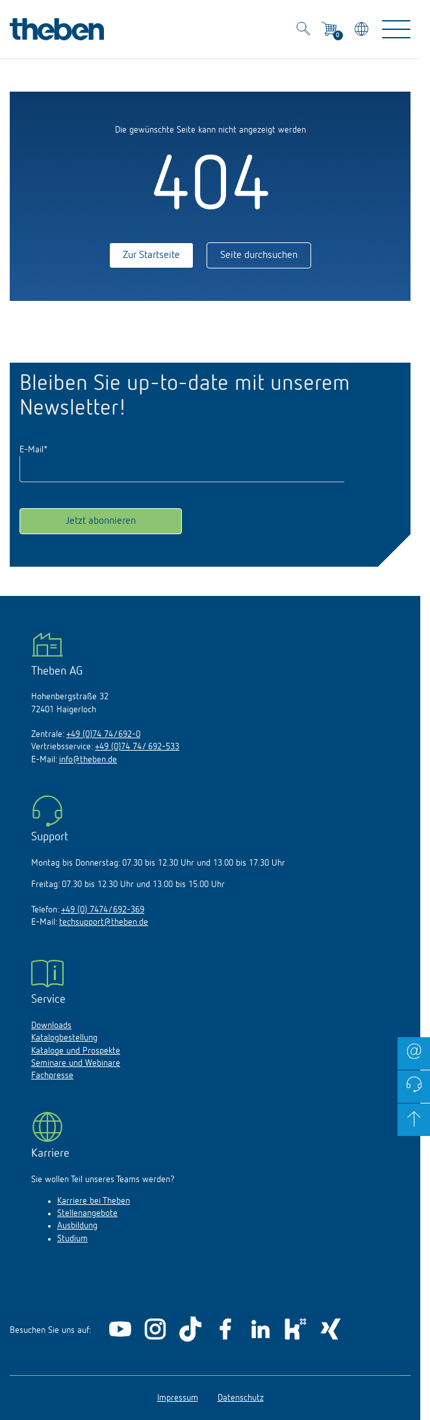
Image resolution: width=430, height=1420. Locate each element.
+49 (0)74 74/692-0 (103, 734)
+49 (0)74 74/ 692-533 (137, 746)
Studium (72, 1238)
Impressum (177, 1397)
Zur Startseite (151, 255)
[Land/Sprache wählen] (362, 30)
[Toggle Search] (303, 30)
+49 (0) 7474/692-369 (102, 909)
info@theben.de (88, 759)
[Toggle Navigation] (396, 29)
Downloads (51, 1025)
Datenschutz (241, 1397)
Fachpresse (52, 1075)
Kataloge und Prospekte (75, 1050)
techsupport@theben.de (103, 922)
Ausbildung (77, 1225)
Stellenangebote (87, 1213)
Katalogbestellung (64, 1037)
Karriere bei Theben (93, 1201)
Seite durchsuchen (258, 255)
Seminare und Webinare (75, 1063)
